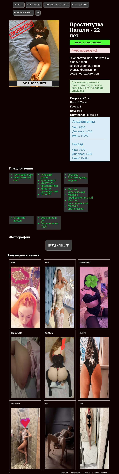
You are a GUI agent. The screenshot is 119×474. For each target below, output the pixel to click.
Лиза (47, 262)
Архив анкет (75, 472)
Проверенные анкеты (56, 5)
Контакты (87, 472)
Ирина (13, 262)
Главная (18, 5)
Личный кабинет (100, 472)
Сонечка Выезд (85, 262)
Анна (81, 403)
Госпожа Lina (15, 403)
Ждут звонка (34, 5)
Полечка (83, 333)
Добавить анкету (23, 12)
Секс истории (79, 5)
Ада (46, 403)
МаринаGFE (49, 333)
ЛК (38, 12)
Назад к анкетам (58, 245)
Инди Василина (16, 333)
